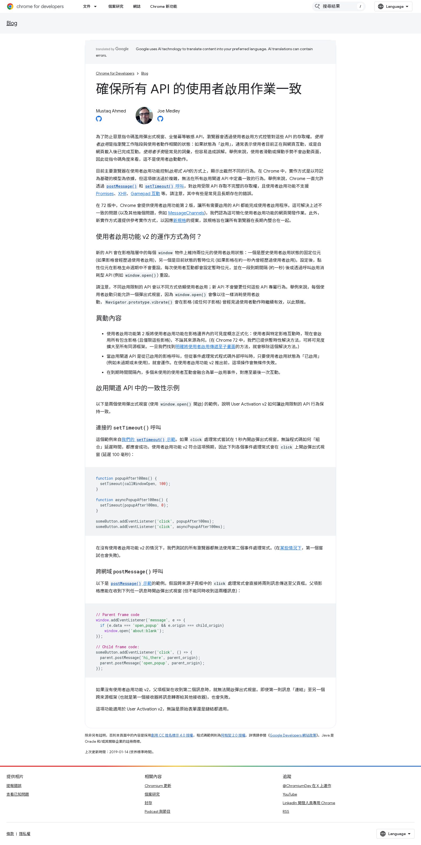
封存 (148, 802)
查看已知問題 (17, 794)
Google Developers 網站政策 (293, 735)
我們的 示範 (148, 439)
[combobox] (339, 6)
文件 (86, 6)
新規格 (179, 220)
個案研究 (115, 6)
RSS (286, 811)
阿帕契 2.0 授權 (233, 735)
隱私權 (24, 834)
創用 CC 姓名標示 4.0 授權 (172, 735)
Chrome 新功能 (163, 6)
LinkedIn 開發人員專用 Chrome (309, 802)
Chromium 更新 (158, 785)
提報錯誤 (13, 785)
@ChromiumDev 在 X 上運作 (307, 785)
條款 (10, 834)
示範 (131, 583)
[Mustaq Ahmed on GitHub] (99, 120)
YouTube (290, 794)
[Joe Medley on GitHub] (160, 120)
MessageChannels (186, 213)
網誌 (136, 6)
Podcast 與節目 (157, 811)
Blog (11, 23)
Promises (105, 193)
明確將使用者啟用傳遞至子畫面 (205, 346)
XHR (122, 193)
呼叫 (164, 186)
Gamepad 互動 (145, 193)
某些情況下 (291, 548)
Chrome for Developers (115, 73)
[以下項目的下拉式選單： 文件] (96, 6)
